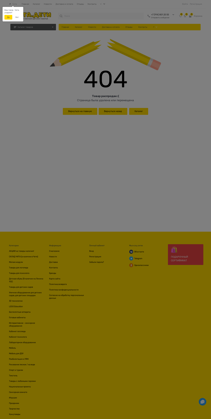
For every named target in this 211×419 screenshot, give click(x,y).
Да (8, 17)
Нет (17, 17)
